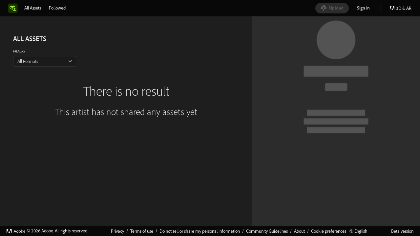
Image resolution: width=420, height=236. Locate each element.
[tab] (32, 7)
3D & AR (400, 8)
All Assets (32, 8)
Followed (57, 8)
